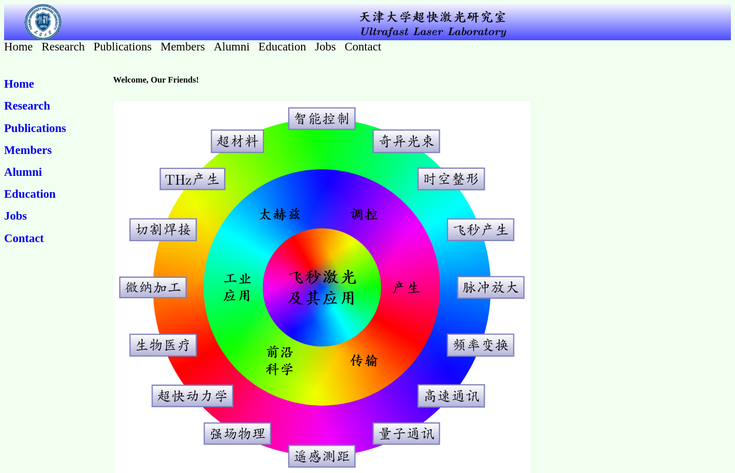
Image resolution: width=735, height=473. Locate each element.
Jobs (327, 46)
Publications (124, 46)
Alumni (233, 46)
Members (184, 46)
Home (20, 46)
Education (283, 46)
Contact (363, 46)
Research (65, 46)
